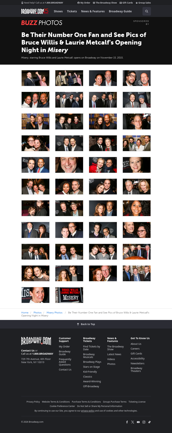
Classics (87, 376)
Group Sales (143, 2)
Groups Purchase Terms (114, 401)
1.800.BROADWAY (42, 2)
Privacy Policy (33, 401)
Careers (135, 348)
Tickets (72, 11)
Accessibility (138, 358)
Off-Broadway (91, 386)
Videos (111, 359)
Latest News (114, 354)
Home (24, 312)
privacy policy (88, 410)
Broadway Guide (120, 11)
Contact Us (28, 350)
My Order (83, 2)
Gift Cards (126, 2)
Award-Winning (92, 381)
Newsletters (137, 363)
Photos (37, 312)
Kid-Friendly (90, 371)
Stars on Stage (91, 366)
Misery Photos (54, 312)
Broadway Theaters (136, 369)
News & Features (93, 11)
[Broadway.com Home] (34, 11)
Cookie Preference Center (62, 406)
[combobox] (145, 11)
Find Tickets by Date (91, 348)
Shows (58, 11)
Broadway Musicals (89, 356)
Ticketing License (137, 401)
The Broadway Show (105, 2)
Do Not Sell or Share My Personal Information (99, 406)
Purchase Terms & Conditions (86, 401)
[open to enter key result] (146, 11)
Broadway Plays (92, 361)
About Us (136, 343)
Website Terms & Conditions (56, 401)
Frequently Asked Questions (65, 361)
